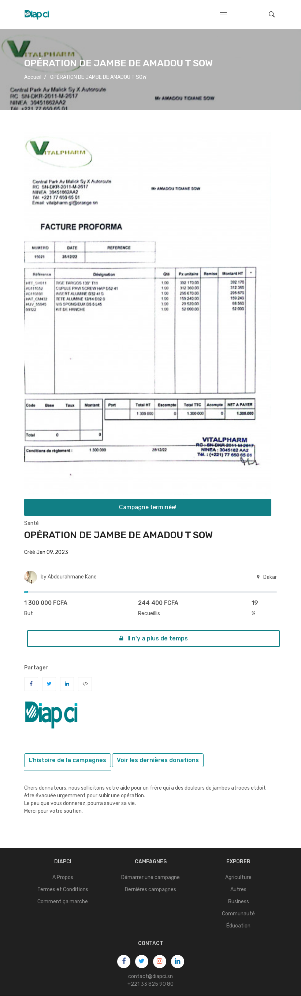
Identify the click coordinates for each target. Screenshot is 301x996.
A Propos (62, 877)
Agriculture (238, 877)
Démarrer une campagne (150, 877)
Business (238, 901)
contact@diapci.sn (150, 976)
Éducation (238, 926)
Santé (31, 523)
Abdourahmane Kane (72, 577)
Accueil (32, 77)
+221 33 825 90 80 (150, 984)
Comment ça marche (62, 901)
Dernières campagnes (150, 889)
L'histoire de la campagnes (67, 760)
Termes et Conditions (62, 889)
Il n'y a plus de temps (153, 638)
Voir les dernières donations (158, 760)
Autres (238, 889)
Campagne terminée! (147, 507)
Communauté (238, 914)
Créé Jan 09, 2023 (46, 552)
